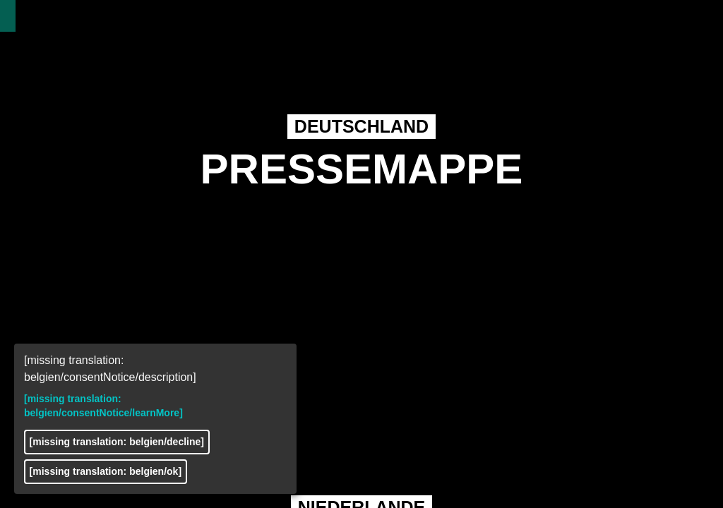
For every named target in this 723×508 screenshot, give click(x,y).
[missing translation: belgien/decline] (117, 441)
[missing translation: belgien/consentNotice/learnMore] (103, 405)
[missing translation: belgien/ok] (105, 471)
